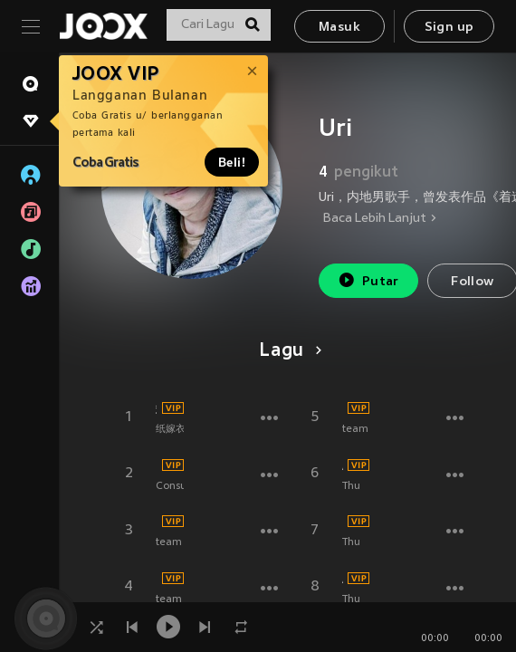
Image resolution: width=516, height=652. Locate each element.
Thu (351, 486)
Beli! (231, 162)
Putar (368, 280)
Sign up (449, 27)
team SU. (178, 542)
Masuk (339, 27)
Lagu (287, 351)
